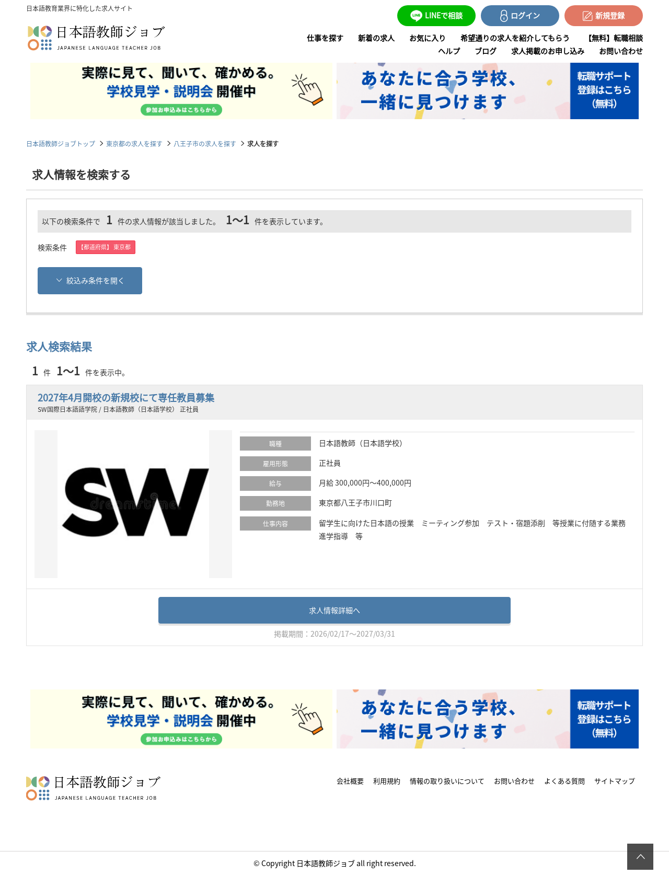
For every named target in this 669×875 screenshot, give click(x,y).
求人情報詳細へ (334, 610)
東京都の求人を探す (134, 143)
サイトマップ (614, 781)
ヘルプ (449, 50)
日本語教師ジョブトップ (60, 143)
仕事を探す (325, 37)
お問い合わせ (621, 50)
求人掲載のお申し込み (547, 50)
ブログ (486, 50)
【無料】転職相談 (613, 37)
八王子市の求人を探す (205, 143)
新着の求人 (376, 37)
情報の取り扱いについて (447, 781)
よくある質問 (564, 781)
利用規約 (386, 781)
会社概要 (350, 781)
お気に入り (427, 37)
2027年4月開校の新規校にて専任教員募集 (126, 397)
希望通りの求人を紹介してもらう (515, 37)
